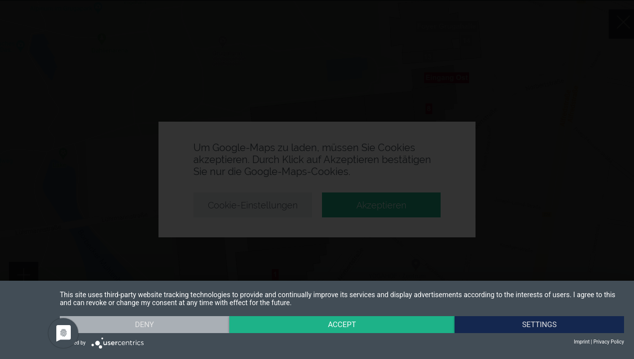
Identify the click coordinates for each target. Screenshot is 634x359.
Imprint (582, 342)
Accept (342, 324)
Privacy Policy (608, 342)
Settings (539, 324)
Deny (144, 324)
